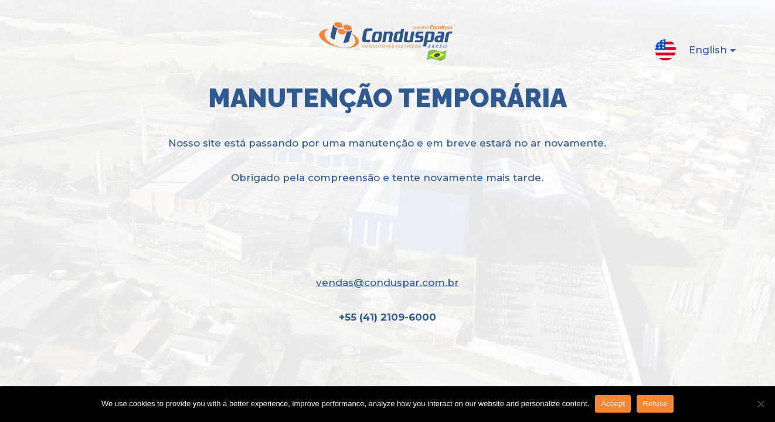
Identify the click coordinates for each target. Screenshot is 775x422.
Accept (613, 403)
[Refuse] (760, 404)
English (703, 52)
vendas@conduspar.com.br (387, 282)
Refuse (655, 403)
